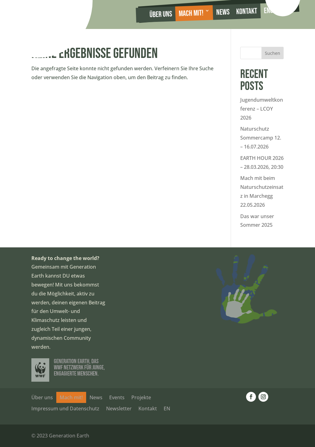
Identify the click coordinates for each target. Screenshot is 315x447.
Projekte (141, 397)
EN (167, 408)
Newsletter (119, 408)
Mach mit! (190, 13)
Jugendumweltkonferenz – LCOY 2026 (261, 108)
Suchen (272, 53)
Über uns (160, 14)
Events (117, 397)
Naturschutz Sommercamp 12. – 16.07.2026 (260, 137)
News (222, 12)
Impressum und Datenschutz (65, 408)
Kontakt (246, 11)
